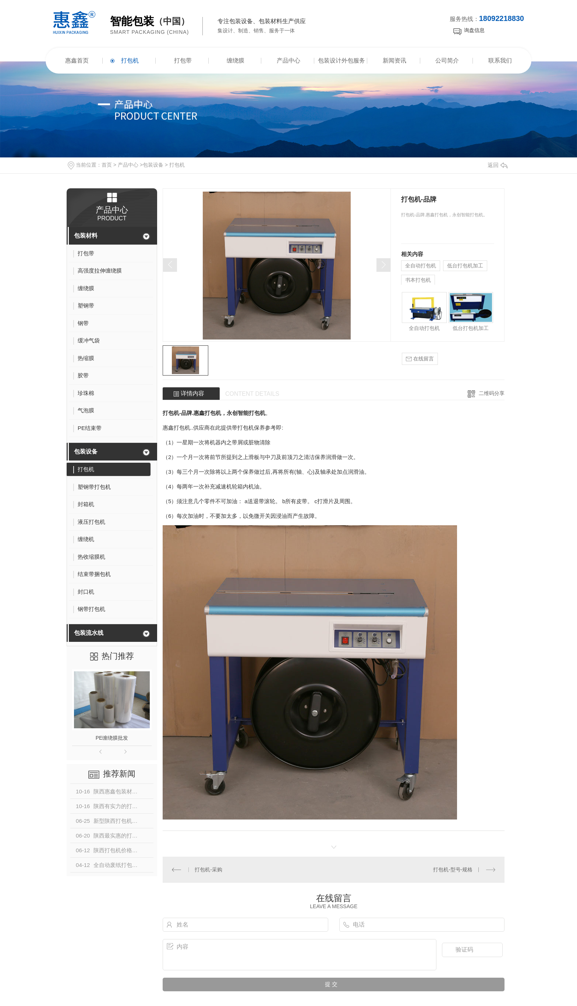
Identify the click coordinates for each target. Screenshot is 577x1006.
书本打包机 (418, 280)
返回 (497, 165)
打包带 (183, 60)
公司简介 (447, 60)
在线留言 (420, 359)
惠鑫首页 (77, 60)
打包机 (130, 60)
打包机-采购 (208, 869)
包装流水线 (88, 633)
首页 (107, 165)
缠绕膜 (235, 60)
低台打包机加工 (465, 266)
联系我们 (500, 60)
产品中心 (288, 60)
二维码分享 (492, 393)
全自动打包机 (420, 266)
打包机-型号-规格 (452, 869)
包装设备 (153, 165)
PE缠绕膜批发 (112, 738)
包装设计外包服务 (341, 60)
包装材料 (86, 235)
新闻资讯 (394, 60)
